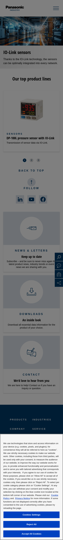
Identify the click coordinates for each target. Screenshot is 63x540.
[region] (31, 487)
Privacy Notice (22, 498)
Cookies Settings (31, 515)
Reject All (31, 524)
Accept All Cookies (31, 534)
